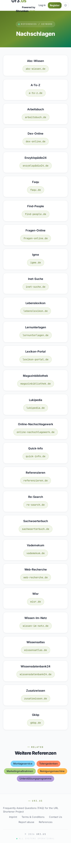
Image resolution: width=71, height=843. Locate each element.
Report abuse (26, 822)
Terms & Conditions (33, 816)
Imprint (13, 816)
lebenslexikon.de (35, 311)
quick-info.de (35, 456)
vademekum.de (36, 553)
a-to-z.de (35, 93)
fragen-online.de (35, 238)
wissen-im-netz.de (35, 625)
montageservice (22, 763)
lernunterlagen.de (35, 335)
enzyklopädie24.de (35, 165)
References (45, 822)
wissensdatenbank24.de (35, 674)
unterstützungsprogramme (35, 778)
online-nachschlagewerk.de (36, 432)
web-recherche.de (35, 577)
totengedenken (48, 763)
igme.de (35, 262)
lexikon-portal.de (35, 359)
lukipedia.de (36, 407)
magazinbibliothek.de (35, 383)
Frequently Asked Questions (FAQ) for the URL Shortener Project (30, 809)
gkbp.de (35, 722)
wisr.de (35, 601)
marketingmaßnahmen (20, 771)
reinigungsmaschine (52, 771)
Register (55, 5)
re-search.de (36, 504)
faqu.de (35, 189)
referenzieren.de (35, 480)
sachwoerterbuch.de (35, 529)
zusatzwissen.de (35, 698)
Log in (42, 5)
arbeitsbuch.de (35, 117)
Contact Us (55, 816)
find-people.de (35, 214)
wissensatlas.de (35, 650)
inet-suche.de (35, 286)
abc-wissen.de (35, 68)
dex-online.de (35, 141)
